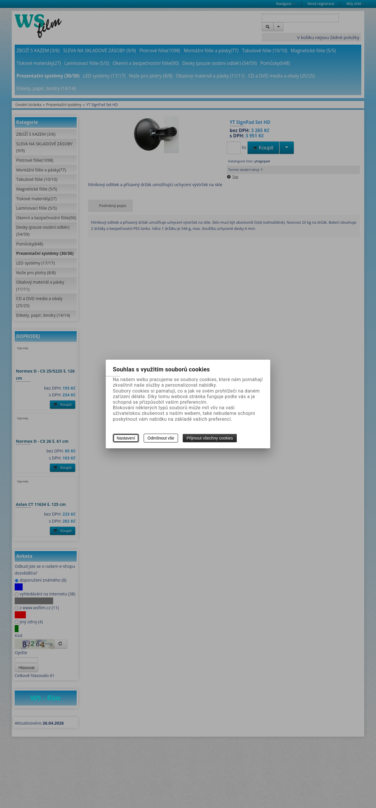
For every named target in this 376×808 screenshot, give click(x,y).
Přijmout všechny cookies (210, 438)
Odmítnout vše (160, 438)
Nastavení (126, 438)
